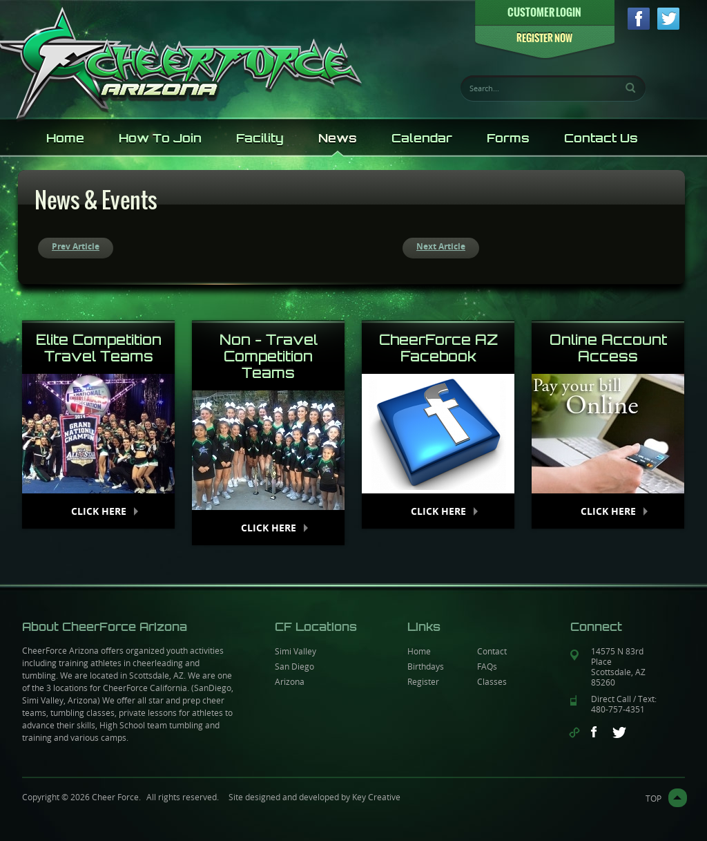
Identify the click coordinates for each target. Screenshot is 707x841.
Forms (508, 138)
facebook (639, 19)
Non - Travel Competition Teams (269, 356)
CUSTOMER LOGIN (544, 12)
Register (423, 681)
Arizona (289, 681)
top (653, 798)
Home (65, 138)
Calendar (421, 138)
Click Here (98, 511)
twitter (668, 19)
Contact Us (601, 138)
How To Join (160, 138)
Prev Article (75, 246)
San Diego (294, 666)
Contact (492, 650)
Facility (260, 138)
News (337, 138)
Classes (492, 681)
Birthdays (425, 666)
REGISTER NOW (544, 38)
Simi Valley (295, 650)
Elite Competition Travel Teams (99, 348)
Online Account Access (608, 348)
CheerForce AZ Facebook (438, 348)
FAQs (487, 666)
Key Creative (376, 796)
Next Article (440, 246)
